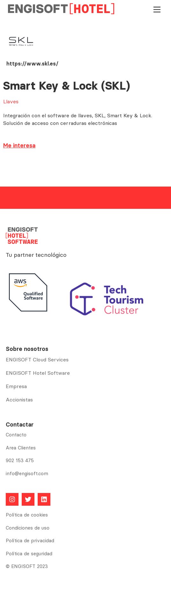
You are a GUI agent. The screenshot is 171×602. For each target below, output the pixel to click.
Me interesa (19, 145)
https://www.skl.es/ (32, 63)
